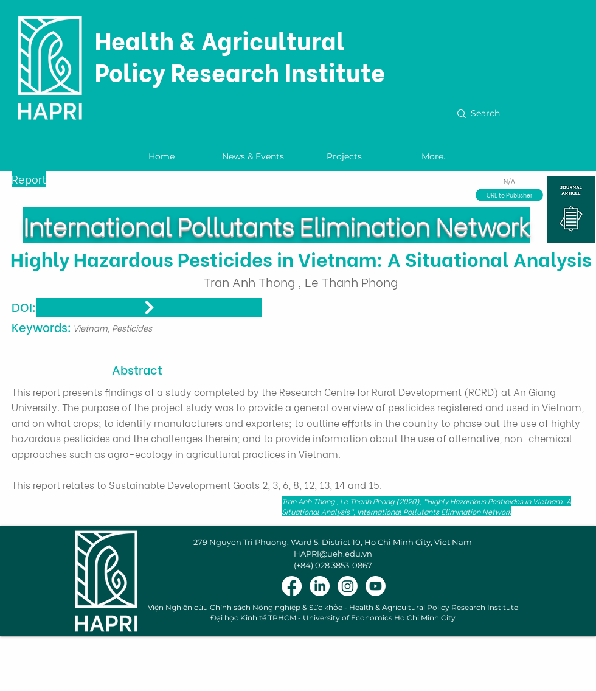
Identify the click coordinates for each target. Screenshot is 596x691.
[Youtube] (376, 586)
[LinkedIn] (320, 586)
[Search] (520, 113)
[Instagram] (348, 586)
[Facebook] (292, 586)
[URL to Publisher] (509, 195)
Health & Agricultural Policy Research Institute (240, 55)
